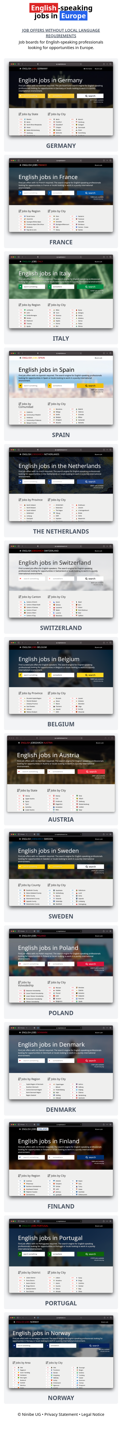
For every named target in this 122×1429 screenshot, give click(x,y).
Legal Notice (92, 1414)
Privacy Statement (61, 1414)
